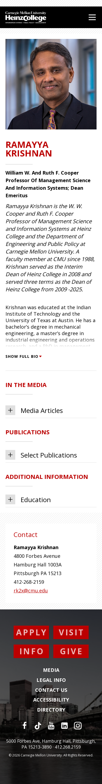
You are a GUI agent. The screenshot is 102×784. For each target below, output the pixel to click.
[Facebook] (24, 725)
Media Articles (34, 410)
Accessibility (51, 700)
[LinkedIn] (64, 725)
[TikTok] (38, 725)
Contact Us (51, 690)
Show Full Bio (23, 356)
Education (28, 499)
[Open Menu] (92, 17)
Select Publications (41, 455)
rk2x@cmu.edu (31, 590)
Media (51, 670)
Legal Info (51, 680)
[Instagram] (78, 725)
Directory (51, 710)
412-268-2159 (29, 582)
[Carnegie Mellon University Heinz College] (25, 18)
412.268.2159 (68, 747)
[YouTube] (51, 725)
